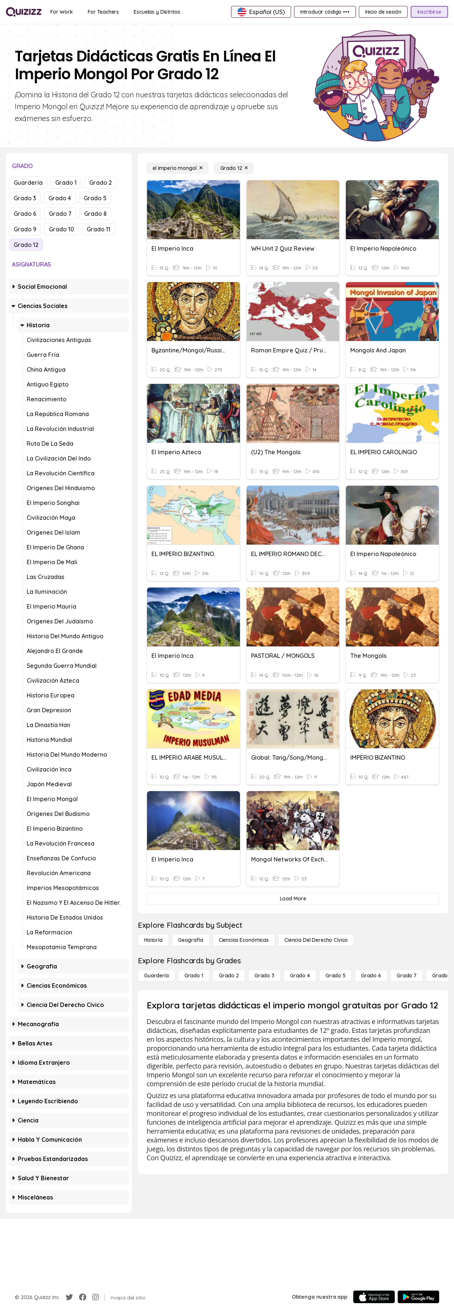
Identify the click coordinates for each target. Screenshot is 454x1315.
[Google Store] (418, 1297)
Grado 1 (66, 182)
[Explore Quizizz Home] (23, 12)
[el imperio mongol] (177, 168)
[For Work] (61, 12)
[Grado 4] (300, 975)
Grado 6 (25, 213)
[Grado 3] (264, 975)
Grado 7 (60, 213)
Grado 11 (98, 229)
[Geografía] (191, 940)
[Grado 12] (234, 168)
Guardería (28, 182)
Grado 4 (60, 198)
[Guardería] (156, 975)
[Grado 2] (229, 975)
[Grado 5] (335, 975)
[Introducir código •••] (325, 12)
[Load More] (293, 898)
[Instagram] (95, 1297)
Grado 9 (25, 229)
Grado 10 (61, 229)
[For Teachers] (103, 12)
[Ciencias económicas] (244, 940)
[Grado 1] (194, 975)
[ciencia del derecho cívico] (316, 940)
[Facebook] (82, 1297)
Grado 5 (95, 198)
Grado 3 (25, 198)
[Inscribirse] (429, 12)
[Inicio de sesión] (383, 12)
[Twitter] (69, 1297)
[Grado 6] (371, 975)
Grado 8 (95, 213)
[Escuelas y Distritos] (157, 12)
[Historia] (153, 940)
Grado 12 (26, 244)
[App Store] (374, 1297)
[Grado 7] (406, 975)
